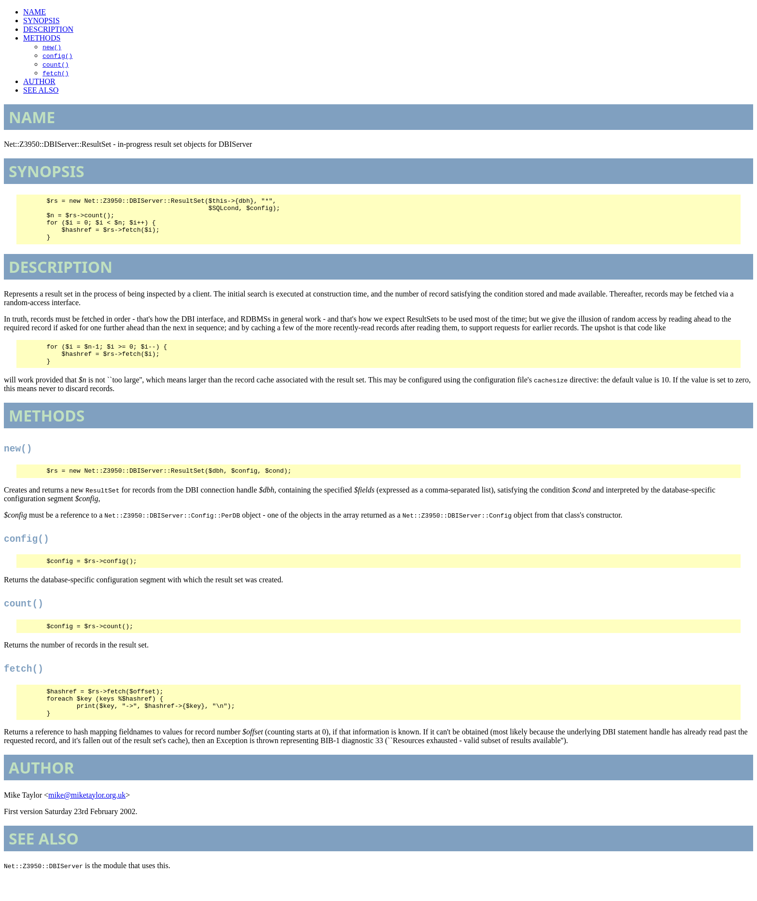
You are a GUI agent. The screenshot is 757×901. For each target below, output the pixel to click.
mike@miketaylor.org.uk (87, 818)
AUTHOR (39, 81)
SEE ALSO (40, 90)
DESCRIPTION (48, 29)
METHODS (41, 38)
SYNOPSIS (41, 20)
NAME (34, 12)
